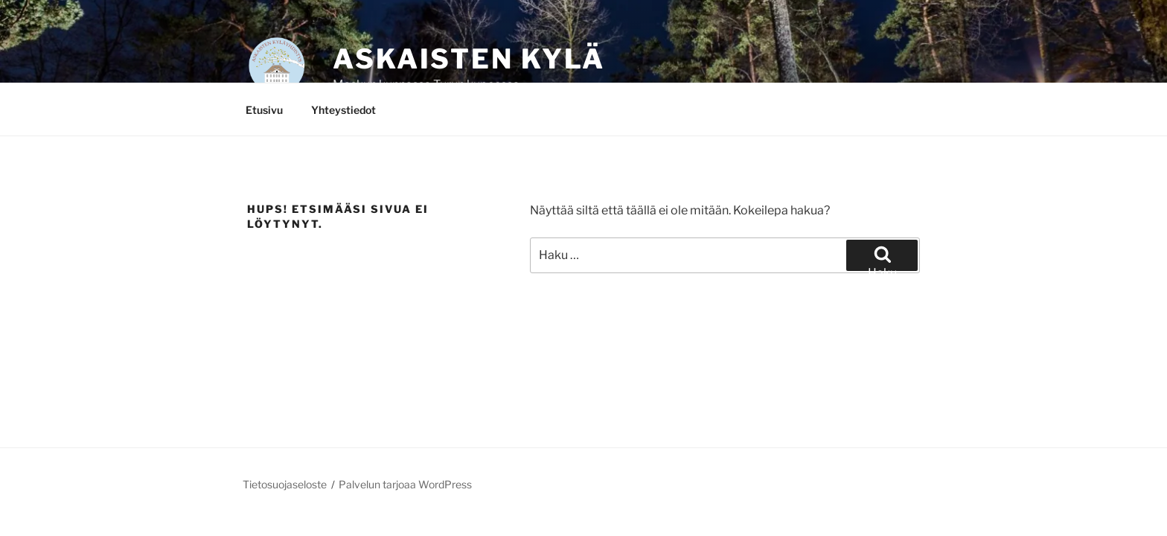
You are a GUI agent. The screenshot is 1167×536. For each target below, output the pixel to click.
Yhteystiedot (343, 109)
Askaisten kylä (469, 58)
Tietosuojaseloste (285, 484)
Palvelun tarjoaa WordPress (405, 484)
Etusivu (264, 109)
